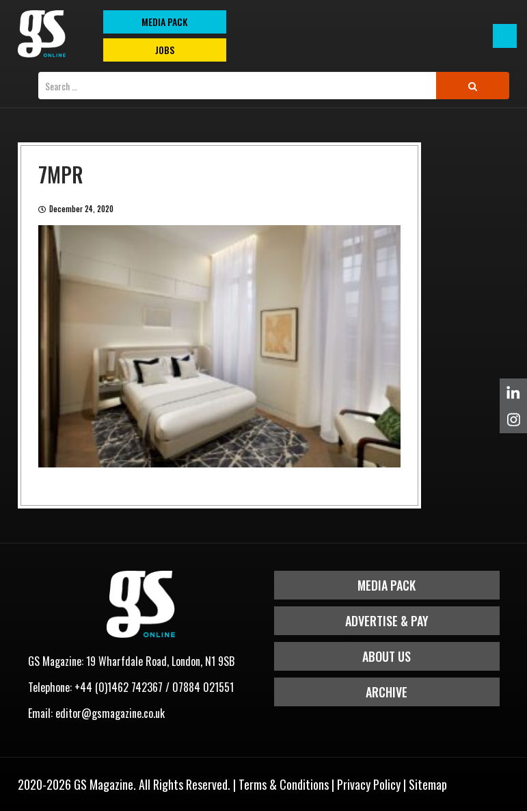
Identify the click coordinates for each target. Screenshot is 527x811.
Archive (386, 692)
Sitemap (428, 784)
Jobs (164, 49)
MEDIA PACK (164, 21)
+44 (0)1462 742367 (119, 687)
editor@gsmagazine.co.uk (110, 713)
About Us (386, 656)
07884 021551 (203, 687)
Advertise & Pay (387, 621)
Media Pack (386, 585)
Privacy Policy (369, 784)
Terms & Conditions (284, 784)
